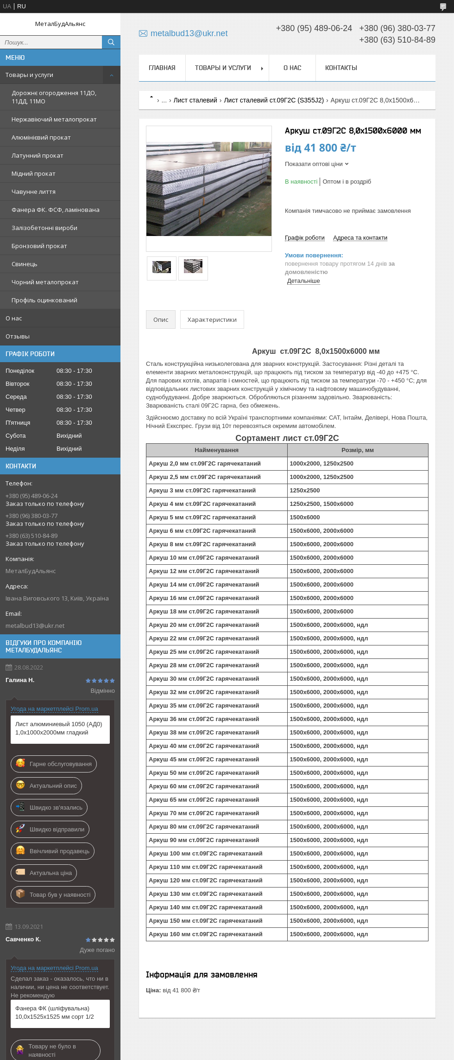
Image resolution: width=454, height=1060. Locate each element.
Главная (162, 67)
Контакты (341, 67)
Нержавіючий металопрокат (54, 119)
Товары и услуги (29, 74)
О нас (14, 318)
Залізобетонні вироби (44, 227)
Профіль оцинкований (44, 300)
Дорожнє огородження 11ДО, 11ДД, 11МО (54, 97)
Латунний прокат (37, 155)
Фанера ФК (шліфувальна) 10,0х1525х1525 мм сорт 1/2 (54, 1012)
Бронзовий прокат (39, 246)
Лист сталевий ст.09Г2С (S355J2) (274, 100)
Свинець (25, 264)
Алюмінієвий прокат (41, 137)
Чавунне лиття (34, 191)
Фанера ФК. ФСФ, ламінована (56, 209)
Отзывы (18, 336)
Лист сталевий (195, 100)
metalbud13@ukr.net (35, 625)
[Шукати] (111, 42)
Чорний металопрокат (45, 282)
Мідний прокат (34, 173)
